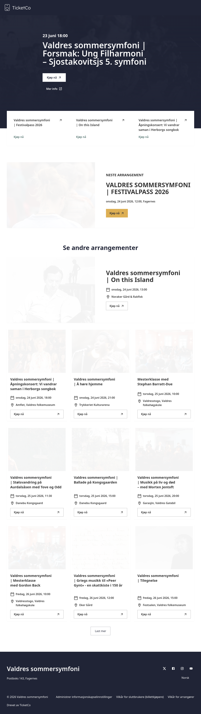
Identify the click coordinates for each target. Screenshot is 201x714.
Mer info (56, 90)
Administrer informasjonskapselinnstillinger (84, 697)
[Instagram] (182, 668)
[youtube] (191, 668)
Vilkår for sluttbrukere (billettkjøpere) (140, 697)
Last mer (100, 631)
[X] (164, 668)
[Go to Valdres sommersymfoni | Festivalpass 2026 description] (51, 195)
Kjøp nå (54, 77)
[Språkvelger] (186, 677)
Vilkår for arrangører (181, 697)
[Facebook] (173, 668)
